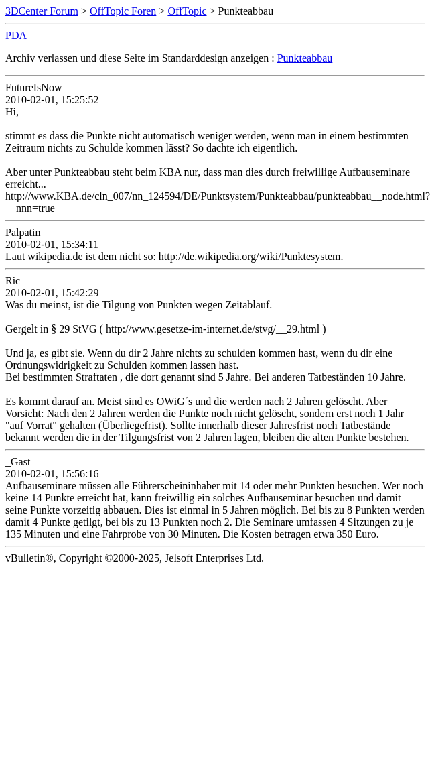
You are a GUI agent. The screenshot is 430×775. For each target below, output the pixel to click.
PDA (16, 35)
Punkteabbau (305, 58)
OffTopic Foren (123, 11)
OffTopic (186, 11)
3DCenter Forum (41, 11)
